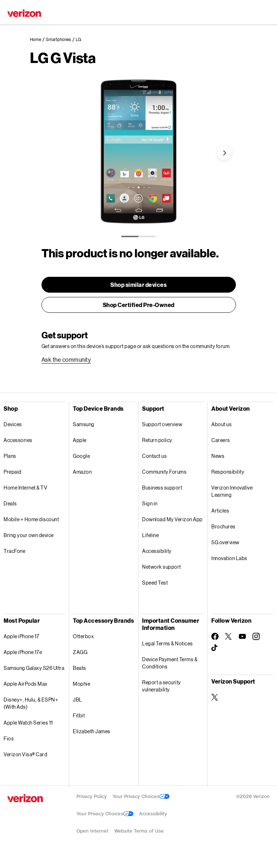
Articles (220, 511)
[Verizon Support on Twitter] (215, 697)
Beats (79, 668)
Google (81, 456)
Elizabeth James (91, 731)
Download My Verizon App (172, 519)
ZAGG (80, 652)
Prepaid (13, 472)
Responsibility (227, 472)
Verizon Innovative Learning (231, 491)
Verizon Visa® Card (25, 754)
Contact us (154, 456)
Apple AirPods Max (26, 684)
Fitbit (79, 715)
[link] (38, 39)
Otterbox (83, 636)
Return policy (157, 440)
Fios (9, 738)
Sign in (150, 503)
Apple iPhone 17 (21, 636)
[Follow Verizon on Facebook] (215, 636)
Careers (220, 440)
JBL (77, 700)
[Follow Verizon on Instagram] (256, 636)
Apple (80, 440)
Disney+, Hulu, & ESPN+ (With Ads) (31, 703)
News (217, 456)
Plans (10, 456)
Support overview (162, 424)
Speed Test (155, 583)
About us (221, 424)
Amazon (82, 472)
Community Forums (164, 472)
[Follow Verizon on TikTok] (215, 648)
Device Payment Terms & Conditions (169, 663)
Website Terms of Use (139, 831)
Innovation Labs (229, 558)
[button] (224, 153)
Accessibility (157, 551)
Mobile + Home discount (31, 519)
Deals (10, 503)
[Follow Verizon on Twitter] (228, 636)
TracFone (14, 551)
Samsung (83, 424)
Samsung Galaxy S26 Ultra (34, 668)
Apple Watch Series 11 (28, 723)
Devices (13, 424)
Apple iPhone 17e (23, 652)
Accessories (18, 440)
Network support (161, 567)
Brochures (223, 526)
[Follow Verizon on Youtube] (242, 636)
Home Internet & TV (25, 487)
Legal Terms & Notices (167, 643)
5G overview (225, 542)
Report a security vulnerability (161, 686)
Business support (162, 487)
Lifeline (150, 535)
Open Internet (92, 831)
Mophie (81, 684)
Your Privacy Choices (141, 796)
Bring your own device (29, 535)
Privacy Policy (91, 796)
